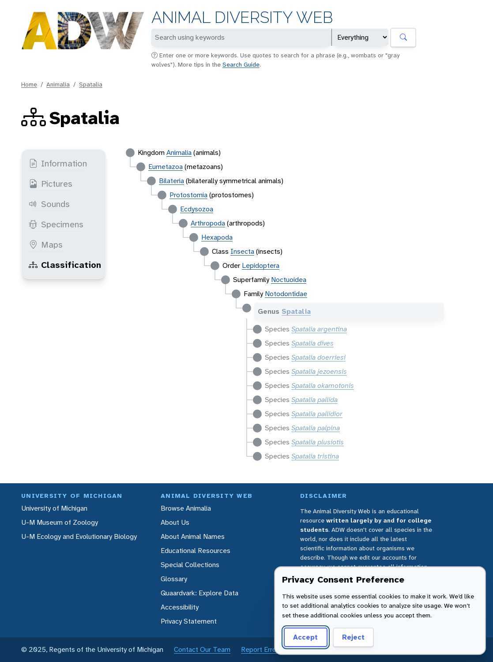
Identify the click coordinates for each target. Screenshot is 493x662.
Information (58, 163)
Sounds (49, 204)
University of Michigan (54, 508)
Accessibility (180, 607)
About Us (175, 522)
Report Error (259, 649)
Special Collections (190, 564)
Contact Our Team (202, 649)
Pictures (50, 183)
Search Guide (241, 64)
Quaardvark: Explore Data (199, 593)
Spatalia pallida (314, 399)
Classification (65, 264)
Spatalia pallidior (316, 413)
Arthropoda (208, 223)
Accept (304, 637)
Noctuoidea (288, 279)
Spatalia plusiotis (317, 442)
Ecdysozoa (196, 209)
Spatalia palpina (315, 428)
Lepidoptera (260, 265)
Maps (46, 244)
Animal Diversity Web (242, 17)
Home (29, 84)
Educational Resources (195, 550)
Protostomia (188, 194)
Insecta (242, 251)
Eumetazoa (165, 166)
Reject (350, 637)
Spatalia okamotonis (322, 385)
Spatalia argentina (319, 329)
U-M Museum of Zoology (59, 522)
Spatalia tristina (315, 456)
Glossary (174, 578)
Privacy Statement (189, 621)
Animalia (58, 84)
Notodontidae (286, 293)
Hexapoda (217, 237)
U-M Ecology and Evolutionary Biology (79, 536)
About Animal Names (193, 536)
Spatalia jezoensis (319, 371)
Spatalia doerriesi (318, 357)
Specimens (56, 224)
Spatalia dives (312, 343)
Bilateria (171, 180)
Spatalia (90, 84)
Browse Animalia (186, 508)
